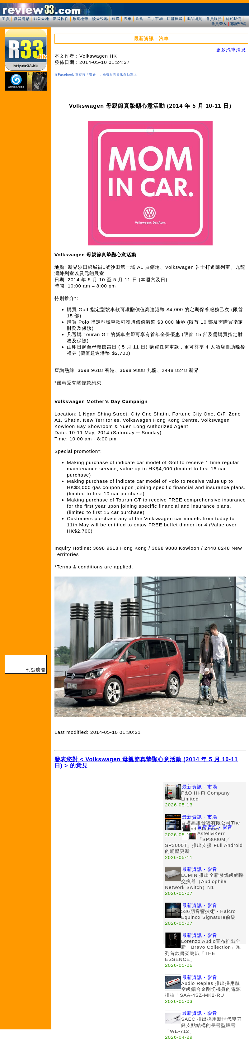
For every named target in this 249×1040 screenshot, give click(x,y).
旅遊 (116, 19)
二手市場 (155, 19)
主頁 (6, 19)
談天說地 (100, 19)
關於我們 (233, 19)
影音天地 (41, 19)
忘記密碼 (238, 23)
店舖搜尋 (174, 19)
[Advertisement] (108, 825)
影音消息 (21, 19)
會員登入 (219, 23)
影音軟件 (60, 19)
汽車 (127, 19)
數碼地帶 (80, 19)
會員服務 (214, 19)
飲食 (139, 19)
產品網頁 (194, 19)
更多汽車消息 (231, 49)
